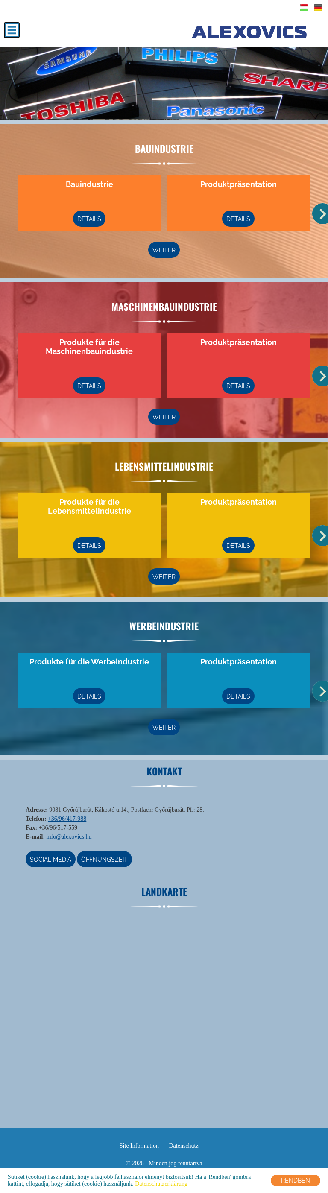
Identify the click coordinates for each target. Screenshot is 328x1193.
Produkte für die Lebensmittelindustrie (89, 506)
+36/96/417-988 (67, 819)
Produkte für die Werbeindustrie (89, 661)
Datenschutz (183, 1146)
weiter (164, 250)
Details (90, 219)
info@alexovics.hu (69, 836)
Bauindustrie (89, 184)
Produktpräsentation (238, 184)
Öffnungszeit (105, 859)
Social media (50, 859)
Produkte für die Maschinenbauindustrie (89, 347)
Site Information (139, 1146)
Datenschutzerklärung (161, 1184)
